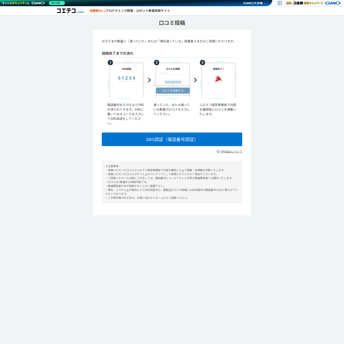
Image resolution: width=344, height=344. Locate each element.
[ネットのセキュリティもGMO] (33, 3)
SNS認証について (229, 151)
